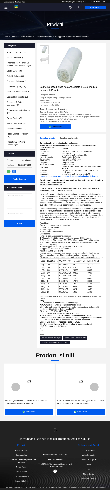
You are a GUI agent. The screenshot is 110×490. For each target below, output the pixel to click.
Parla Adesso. (19, 179)
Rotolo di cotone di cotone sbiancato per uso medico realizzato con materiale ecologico (27, 402)
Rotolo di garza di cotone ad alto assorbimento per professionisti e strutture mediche (78, 402)
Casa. (6, 37)
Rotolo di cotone (26, 37)
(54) (16, 123)
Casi (88, 469)
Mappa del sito (88, 474)
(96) (19, 64)
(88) (14, 71)
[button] (15, 387)
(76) (18, 135)
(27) (19, 111)
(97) (19, 92)
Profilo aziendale (89, 450)
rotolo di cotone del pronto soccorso (55, 342)
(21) (17, 81)
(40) (15, 103)
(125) (16, 52)
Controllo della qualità (89, 460)
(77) (15, 76)
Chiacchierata (95, 7)
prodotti (14, 37)
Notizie (88, 464)
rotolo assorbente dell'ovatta (75, 338)
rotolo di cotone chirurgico (51, 338)
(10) (17, 97)
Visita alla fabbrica (88, 455)
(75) (16, 86)
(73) (16, 129)
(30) (15, 58)
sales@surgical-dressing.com (74, 2)
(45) (14, 118)
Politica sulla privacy (88, 479)
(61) (16, 143)
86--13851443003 (98, 2)
